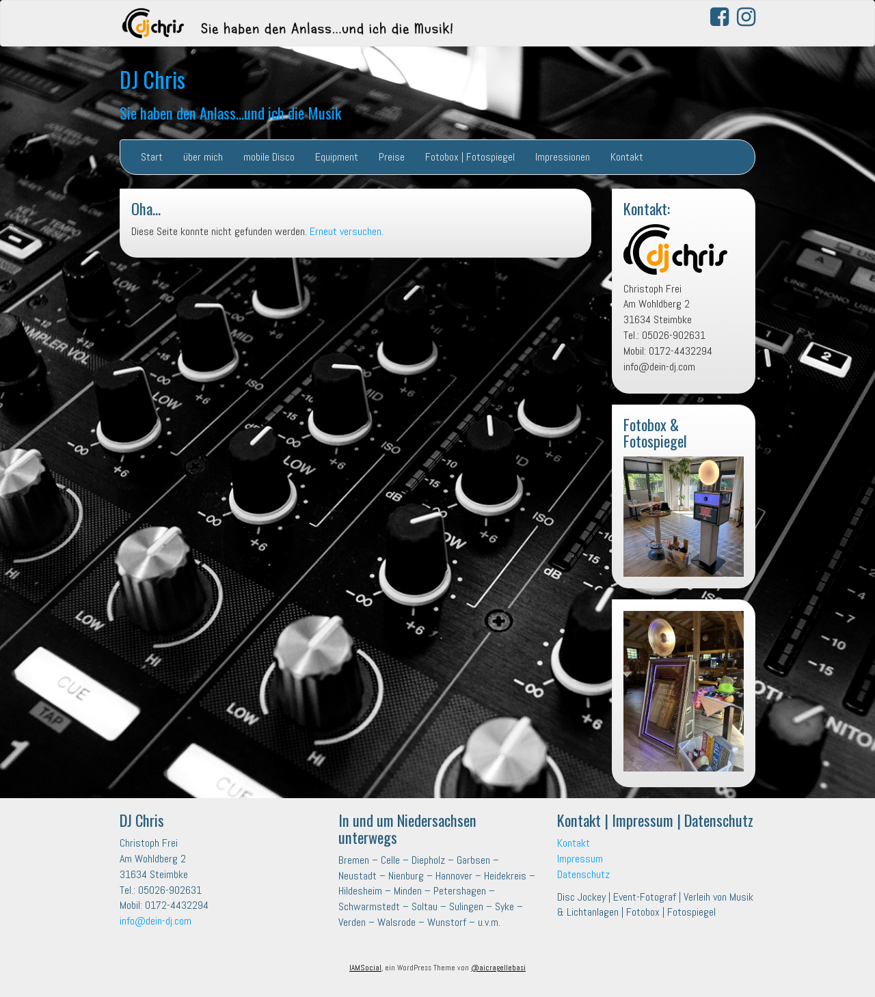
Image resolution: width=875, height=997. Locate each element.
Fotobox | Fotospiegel (470, 157)
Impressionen (562, 157)
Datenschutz (583, 874)
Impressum (580, 858)
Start (152, 157)
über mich (203, 157)
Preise (392, 157)
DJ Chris (152, 79)
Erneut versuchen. (346, 231)
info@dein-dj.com (155, 921)
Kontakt (626, 157)
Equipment (336, 157)
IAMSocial (365, 967)
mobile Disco (269, 157)
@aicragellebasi (498, 967)
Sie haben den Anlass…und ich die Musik (230, 112)
